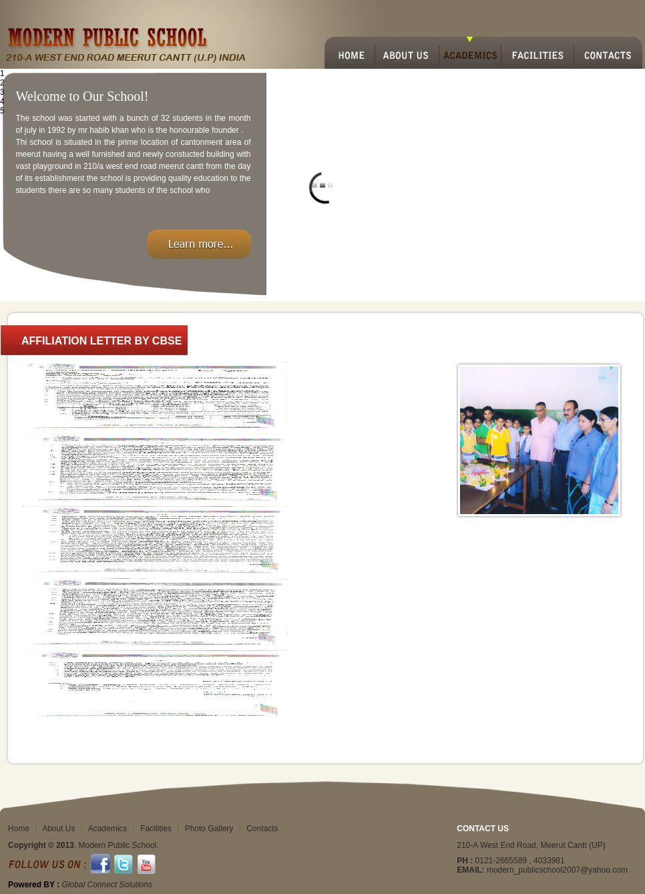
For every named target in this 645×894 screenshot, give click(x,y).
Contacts (262, 828)
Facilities (156, 828)
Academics (108, 828)
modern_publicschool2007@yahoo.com (557, 870)
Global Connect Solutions (106, 884)
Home (18, 828)
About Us (58, 828)
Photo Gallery (209, 828)
